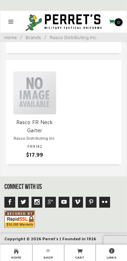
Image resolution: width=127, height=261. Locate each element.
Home (10, 37)
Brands (33, 37)
